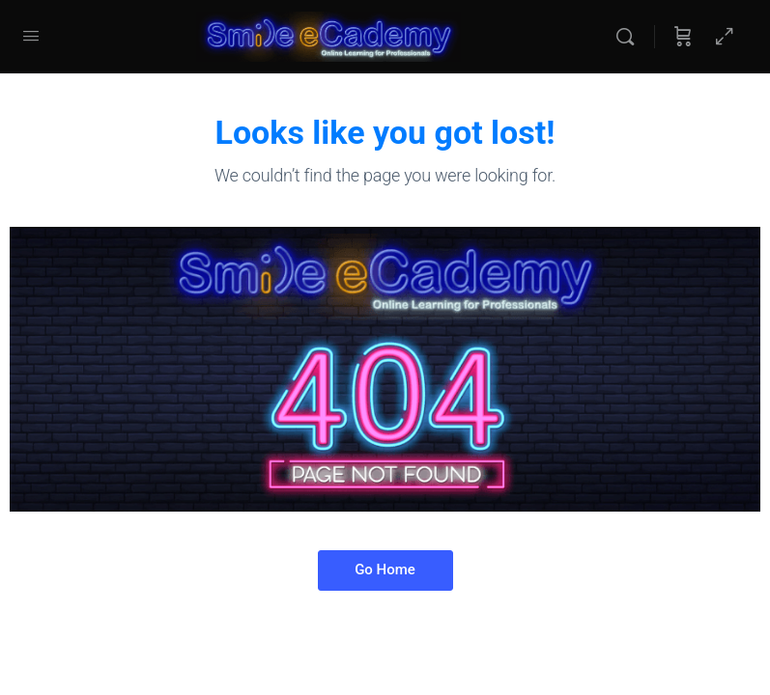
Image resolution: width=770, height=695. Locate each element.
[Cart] (683, 36)
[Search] (629, 36)
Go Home (385, 569)
